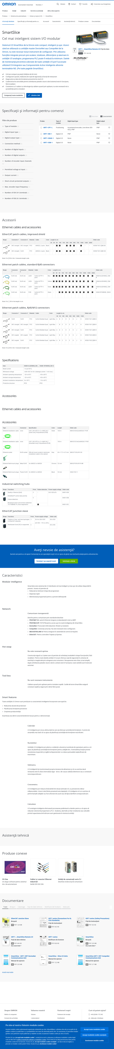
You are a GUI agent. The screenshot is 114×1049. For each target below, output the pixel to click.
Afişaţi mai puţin (57, 901)
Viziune (33, 1014)
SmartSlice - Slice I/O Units (58, 974)
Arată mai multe (7, 990)
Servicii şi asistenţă (37, 11)
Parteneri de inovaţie (63, 1014)
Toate (5, 925)
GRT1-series (52, 955)
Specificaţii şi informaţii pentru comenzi (28, 21)
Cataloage (21, 925)
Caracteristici (56, 21)
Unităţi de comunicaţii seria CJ (69, 879)
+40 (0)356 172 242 (96, 1014)
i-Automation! (35, 1018)
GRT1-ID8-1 (47, 134)
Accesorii (46, 21)
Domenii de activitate (11, 1018)
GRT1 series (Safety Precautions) (97, 937)
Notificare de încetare (53, 925)
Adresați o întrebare (96, 1018)
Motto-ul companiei (10, 1014)
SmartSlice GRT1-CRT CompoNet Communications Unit (97, 975)
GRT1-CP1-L (48, 127)
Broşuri (12, 925)
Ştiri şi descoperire (54, 11)
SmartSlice (90, 955)
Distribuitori (61, 1018)
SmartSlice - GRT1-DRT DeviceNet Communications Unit (23, 975)
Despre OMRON (10, 1010)
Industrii (23, 11)
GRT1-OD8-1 (48, 142)
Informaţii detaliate (8, 21)
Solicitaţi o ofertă (69, 561)
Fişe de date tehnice (34, 925)
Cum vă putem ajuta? (97, 1010)
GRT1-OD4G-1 (48, 138)
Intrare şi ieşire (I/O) (36, 16)
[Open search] (61, 4)
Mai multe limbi (15, 964)
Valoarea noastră (38, 1010)
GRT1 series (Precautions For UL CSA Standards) (59, 937)
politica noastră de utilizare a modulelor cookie (31, 1039)
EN (80, 53)
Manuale (66, 925)
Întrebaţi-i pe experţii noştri (46, 561)
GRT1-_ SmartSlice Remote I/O (22, 955)
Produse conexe (83, 21)
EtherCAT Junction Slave (20, 937)
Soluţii (14, 11)
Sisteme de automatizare (18, 16)
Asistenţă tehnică (69, 21)
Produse (5, 11)
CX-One (5, 879)
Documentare (96, 21)
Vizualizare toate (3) (57, 892)
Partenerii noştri (64, 1010)
